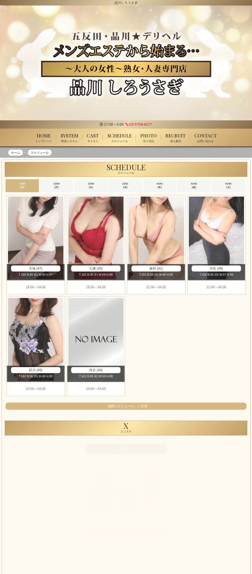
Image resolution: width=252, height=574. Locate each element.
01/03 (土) (228, 186)
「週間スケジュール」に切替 (126, 407)
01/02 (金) (194, 186)
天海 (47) (35, 269)
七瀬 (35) (96, 269)
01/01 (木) (160, 186)
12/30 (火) (91, 186)
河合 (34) (96, 371)
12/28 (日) (22, 186)
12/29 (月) (56, 186)
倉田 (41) (156, 269)
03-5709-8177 (139, 124)
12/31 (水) (125, 186)
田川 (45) (35, 371)
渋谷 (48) (216, 269)
